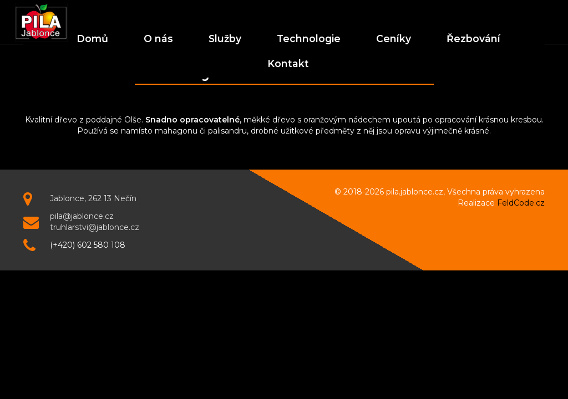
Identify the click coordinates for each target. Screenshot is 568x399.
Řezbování (473, 38)
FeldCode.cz (521, 203)
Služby (225, 38)
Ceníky (393, 38)
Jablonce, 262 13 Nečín (93, 198)
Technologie (309, 38)
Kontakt (288, 63)
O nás (158, 38)
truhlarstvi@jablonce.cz (94, 227)
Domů (92, 38)
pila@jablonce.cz (82, 216)
